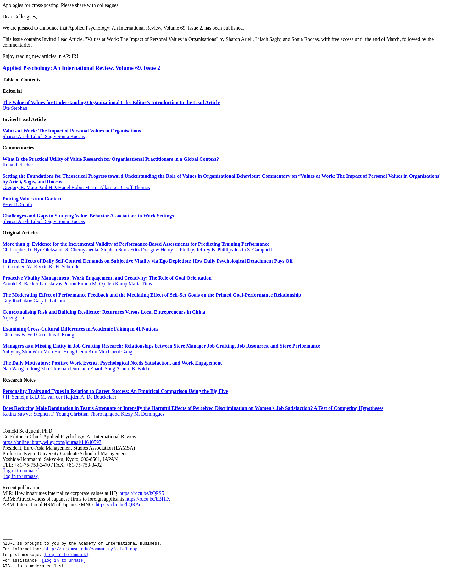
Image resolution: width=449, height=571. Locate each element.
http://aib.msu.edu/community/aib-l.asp (90, 549)
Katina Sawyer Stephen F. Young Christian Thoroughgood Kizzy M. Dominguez (84, 414)
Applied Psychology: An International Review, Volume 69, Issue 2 (81, 68)
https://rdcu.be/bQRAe (118, 504)
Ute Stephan (15, 108)
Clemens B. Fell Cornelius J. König (38, 334)
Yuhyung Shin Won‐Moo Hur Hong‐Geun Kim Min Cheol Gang (67, 351)
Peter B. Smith (17, 204)
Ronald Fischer (18, 164)
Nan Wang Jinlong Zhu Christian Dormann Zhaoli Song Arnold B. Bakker (77, 368)
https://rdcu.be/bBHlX (147, 498)
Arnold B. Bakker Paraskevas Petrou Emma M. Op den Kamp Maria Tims (77, 283)
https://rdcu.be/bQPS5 (141, 493)
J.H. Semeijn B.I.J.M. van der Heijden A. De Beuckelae (59, 397)
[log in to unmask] (21, 470)
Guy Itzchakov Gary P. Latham (34, 300)
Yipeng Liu (14, 317)
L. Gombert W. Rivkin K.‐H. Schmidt (40, 266)
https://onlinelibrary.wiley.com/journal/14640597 (52, 442)
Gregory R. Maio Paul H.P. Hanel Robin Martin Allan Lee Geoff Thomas (76, 187)
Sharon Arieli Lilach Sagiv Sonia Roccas (44, 136)
